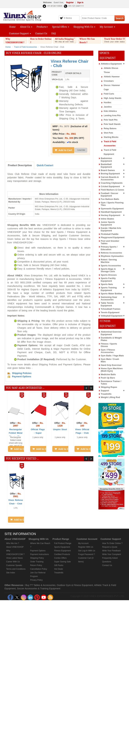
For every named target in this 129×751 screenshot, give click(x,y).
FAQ (54, 33)
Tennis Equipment (110, 312)
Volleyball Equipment (112, 315)
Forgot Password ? (86, 554)
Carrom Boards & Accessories (110, 178)
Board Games (108, 170)
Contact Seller (81, 150)
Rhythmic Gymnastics (112, 256)
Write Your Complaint (111, 554)
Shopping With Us (84, 26)
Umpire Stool (60, 429)
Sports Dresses (109, 275)
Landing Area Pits (112, 115)
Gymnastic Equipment (112, 208)
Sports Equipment (62, 547)
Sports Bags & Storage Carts (108, 270)
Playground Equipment (112, 237)
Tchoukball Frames (110, 309)
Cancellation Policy (38, 569)
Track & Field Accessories (25, 47)
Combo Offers (60, 558)
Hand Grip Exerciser (111, 365)
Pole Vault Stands (112, 124)
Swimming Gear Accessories (109, 298)
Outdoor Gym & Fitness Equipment (75, 585)
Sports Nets (107, 284)
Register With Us (85, 547)
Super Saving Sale (62, 561)
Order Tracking (36, 561)
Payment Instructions (39, 554)
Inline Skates (107, 219)
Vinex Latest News (14, 558)
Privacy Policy (36, 580)
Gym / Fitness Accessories (108, 351)
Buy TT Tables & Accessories (40, 585)
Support (105, 390)
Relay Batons (110, 128)
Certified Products (62, 554)
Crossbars (109, 81)
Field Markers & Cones (112, 189)
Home (12, 26)
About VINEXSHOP (15, 547)
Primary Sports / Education (109, 248)
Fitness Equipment (62, 551)
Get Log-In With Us (86, 551)
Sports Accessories (111, 265)
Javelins (108, 107)
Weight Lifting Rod (110, 397)
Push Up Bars (108, 377)
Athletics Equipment (111, 63)
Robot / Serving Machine (109, 260)
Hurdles (107, 102)
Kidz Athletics (110, 111)
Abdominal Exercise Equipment (111, 333)
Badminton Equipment (106, 159)
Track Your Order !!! (115, 41)
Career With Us (13, 561)
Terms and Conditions (16, 569)
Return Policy (36, 565)
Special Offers (60, 26)
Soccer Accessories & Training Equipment (38, 588)
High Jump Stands (112, 98)
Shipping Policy (37, 558)
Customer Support (20, 33)
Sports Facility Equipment (108, 279)
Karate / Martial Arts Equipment (111, 229)
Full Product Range (62, 543)
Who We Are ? (12, 543)
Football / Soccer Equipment (109, 194)
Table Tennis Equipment (107, 304)
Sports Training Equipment (109, 288)
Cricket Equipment (110, 186)
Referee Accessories (111, 253)
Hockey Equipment (110, 215)
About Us (26, 26)
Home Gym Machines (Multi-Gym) (112, 369)
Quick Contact (45, 165)
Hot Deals (58, 569)
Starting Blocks (111, 137)
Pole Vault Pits (111, 120)
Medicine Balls (108, 374)
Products (42, 26)
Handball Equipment (111, 212)
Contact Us (41, 33)
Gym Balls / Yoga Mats (112, 355)
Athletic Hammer (112, 77)
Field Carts (109, 94)
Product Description (20, 165)
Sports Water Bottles (111, 293)
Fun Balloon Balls (110, 199)
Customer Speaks (14, 565)
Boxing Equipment (110, 173)
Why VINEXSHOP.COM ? (16, 43)
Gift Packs (58, 565)
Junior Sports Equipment (108, 223)
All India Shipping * (65, 40)
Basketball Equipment (106, 165)
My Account (107, 26)
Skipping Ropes (109, 387)
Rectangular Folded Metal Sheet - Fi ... (15, 433)
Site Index (10, 573)
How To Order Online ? (112, 543)
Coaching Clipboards (112, 183)
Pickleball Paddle (109, 234)
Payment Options (38, 551)
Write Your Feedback (111, 551)
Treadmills (106, 394)
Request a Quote (109, 547)
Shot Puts (108, 133)
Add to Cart (63, 150)
